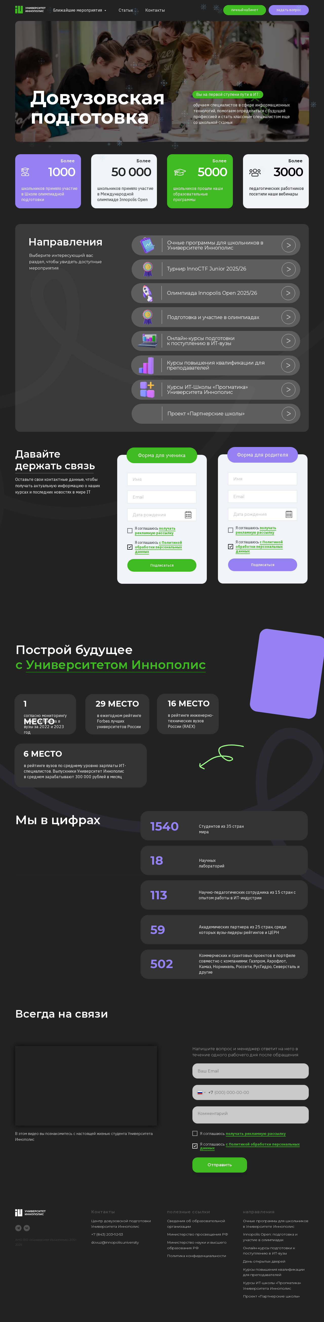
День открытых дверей (264, 1261)
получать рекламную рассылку (155, 530)
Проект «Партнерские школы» (271, 1296)
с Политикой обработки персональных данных (158, 547)
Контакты (155, 10)
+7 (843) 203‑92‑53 (107, 1234)
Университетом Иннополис (116, 664)
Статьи (126, 10)
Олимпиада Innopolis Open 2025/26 (212, 293)
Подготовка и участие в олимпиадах (213, 317)
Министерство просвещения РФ (197, 1234)
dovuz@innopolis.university (115, 1242)
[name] (161, 479)
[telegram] (18, 1228)
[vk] (27, 1228)
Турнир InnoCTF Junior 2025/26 (206, 269)
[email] (161, 497)
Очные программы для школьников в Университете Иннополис (215, 245)
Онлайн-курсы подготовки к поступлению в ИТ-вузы (201, 340)
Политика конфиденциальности (196, 1255)
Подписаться (162, 565)
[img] (147, 245)
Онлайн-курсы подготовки (267, 1248)
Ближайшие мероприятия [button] (78, 10)
